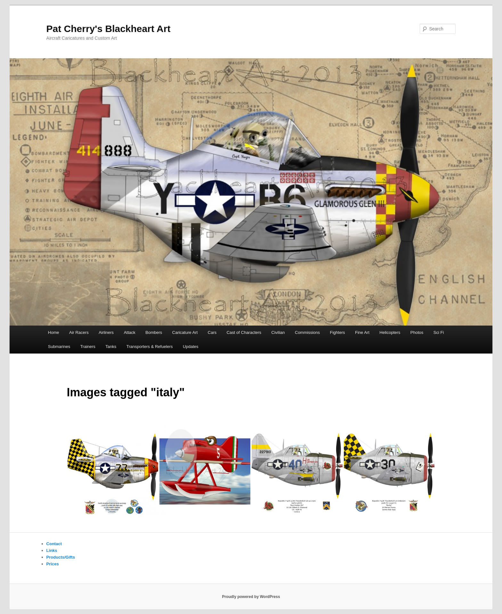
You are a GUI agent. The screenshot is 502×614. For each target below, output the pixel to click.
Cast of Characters (244, 332)
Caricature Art (185, 332)
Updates (190, 346)
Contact (54, 543)
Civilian (278, 332)
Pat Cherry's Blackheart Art (108, 28)
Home (53, 332)
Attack (129, 332)
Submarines (59, 346)
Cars (212, 332)
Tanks (110, 346)
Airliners (106, 332)
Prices (52, 563)
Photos (416, 332)
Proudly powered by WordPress (251, 596)
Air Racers (79, 332)
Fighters (337, 332)
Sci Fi (438, 332)
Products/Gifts (60, 557)
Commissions (307, 332)
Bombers (153, 332)
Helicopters (389, 332)
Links (51, 550)
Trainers (87, 346)
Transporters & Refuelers (149, 346)
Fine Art (362, 332)
